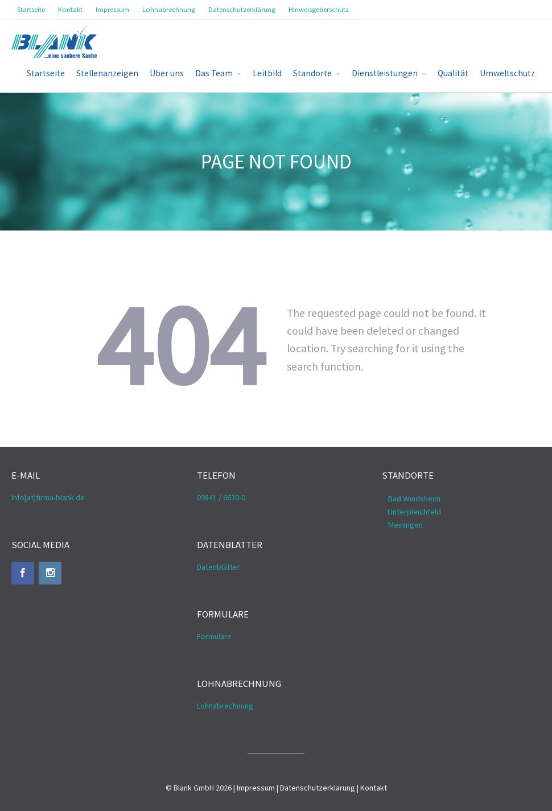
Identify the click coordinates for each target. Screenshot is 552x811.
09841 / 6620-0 (221, 497)
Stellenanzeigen (107, 73)
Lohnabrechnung (225, 706)
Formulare (214, 636)
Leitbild (267, 73)
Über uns (167, 73)
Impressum (256, 788)
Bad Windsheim (414, 498)
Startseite (46, 73)
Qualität (453, 73)
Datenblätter (218, 567)
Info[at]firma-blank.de (48, 497)
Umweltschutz (507, 73)
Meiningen (405, 525)
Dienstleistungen (385, 73)
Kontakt (373, 788)
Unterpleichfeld (414, 512)
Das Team (214, 73)
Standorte (312, 73)
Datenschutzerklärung (317, 788)
